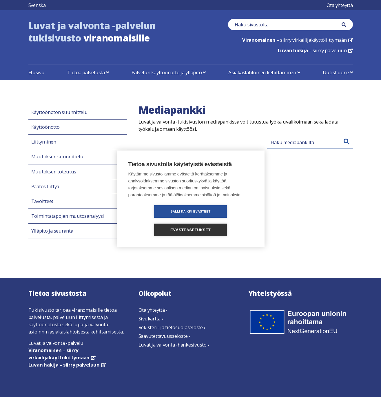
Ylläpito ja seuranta (52, 231)
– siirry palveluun (315, 50)
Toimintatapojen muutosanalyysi (67, 216)
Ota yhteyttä (340, 5)
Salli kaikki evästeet (157, 220)
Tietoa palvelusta (88, 72)
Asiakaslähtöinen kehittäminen (264, 72)
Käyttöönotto (45, 127)
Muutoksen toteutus (53, 172)
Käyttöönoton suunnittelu (59, 112)
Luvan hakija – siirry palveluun (67, 364)
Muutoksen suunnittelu (57, 156)
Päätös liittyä (45, 186)
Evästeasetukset (224, 220)
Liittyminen (43, 142)
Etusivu (36, 72)
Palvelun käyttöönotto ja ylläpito (169, 72)
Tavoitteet (42, 201)
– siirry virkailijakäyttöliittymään (297, 40)
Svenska (37, 5)
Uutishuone (338, 72)
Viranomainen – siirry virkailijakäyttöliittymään (62, 354)
